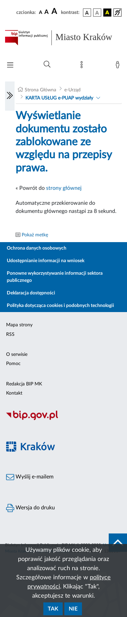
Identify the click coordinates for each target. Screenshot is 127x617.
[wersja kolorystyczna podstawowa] (87, 12)
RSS (10, 334)
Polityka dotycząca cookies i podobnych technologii (60, 305)
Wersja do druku (30, 508)
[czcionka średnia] (46, 12)
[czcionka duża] (55, 11)
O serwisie (16, 354)
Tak (53, 609)
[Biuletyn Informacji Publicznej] (63, 419)
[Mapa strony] (83, 66)
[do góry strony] (118, 542)
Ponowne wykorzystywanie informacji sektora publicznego (55, 277)
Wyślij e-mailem (30, 477)
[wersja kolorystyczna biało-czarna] (97, 12)
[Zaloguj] (119, 66)
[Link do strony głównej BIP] (63, 38)
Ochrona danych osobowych (36, 248)
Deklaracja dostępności (31, 293)
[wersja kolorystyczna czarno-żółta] (107, 12)
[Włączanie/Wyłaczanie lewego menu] (10, 96)
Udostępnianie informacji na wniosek (45, 260)
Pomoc (13, 363)
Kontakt (14, 393)
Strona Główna (40, 90)
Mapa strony (19, 325)
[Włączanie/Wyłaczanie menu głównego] (10, 65)
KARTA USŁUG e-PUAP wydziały (59, 98)
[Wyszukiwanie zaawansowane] (47, 64)
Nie (73, 609)
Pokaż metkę (35, 235)
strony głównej (64, 188)
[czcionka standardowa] (40, 12)
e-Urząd (72, 90)
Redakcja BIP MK (24, 384)
